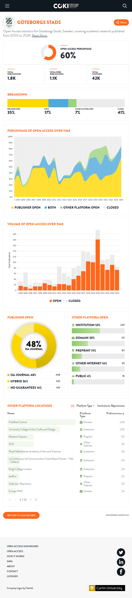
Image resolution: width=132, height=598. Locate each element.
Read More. (39, 35)
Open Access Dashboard (22, 546)
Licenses (12, 576)
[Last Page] (36, 499)
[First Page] (10, 499)
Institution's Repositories (111, 406)
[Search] (124, 5)
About (11, 566)
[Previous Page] (15, 499)
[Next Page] (30, 499)
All (72, 406)
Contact (12, 571)
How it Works (15, 556)
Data (10, 561)
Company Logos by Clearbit (20, 588)
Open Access (15, 551)
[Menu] (7, 5)
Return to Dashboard (21, 515)
